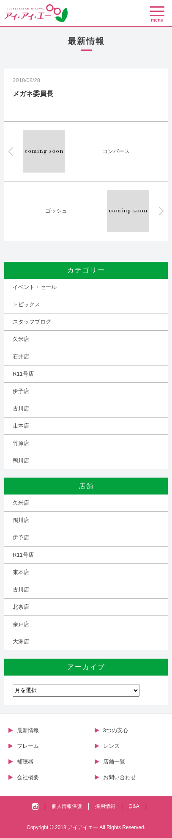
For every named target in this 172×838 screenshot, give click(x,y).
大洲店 (21, 641)
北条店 (21, 607)
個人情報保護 (67, 806)
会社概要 (28, 777)
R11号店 (23, 374)
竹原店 (21, 443)
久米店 (21, 339)
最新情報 (28, 730)
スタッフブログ (32, 322)
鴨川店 (21, 460)
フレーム (28, 746)
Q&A (133, 806)
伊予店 (21, 391)
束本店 (21, 426)
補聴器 (25, 761)
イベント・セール (35, 287)
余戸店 (21, 624)
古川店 (21, 408)
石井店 (21, 356)
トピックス (26, 304)
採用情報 (105, 806)
